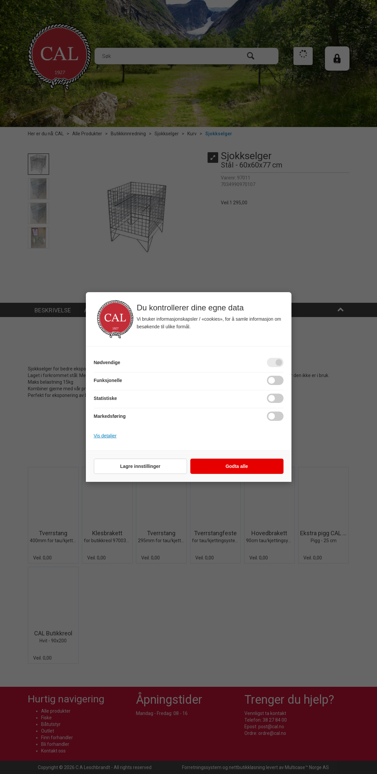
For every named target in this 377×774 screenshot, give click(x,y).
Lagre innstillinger (140, 466)
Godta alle (236, 466)
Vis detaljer (105, 435)
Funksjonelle (108, 380)
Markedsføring (110, 416)
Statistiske (105, 398)
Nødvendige (107, 362)
